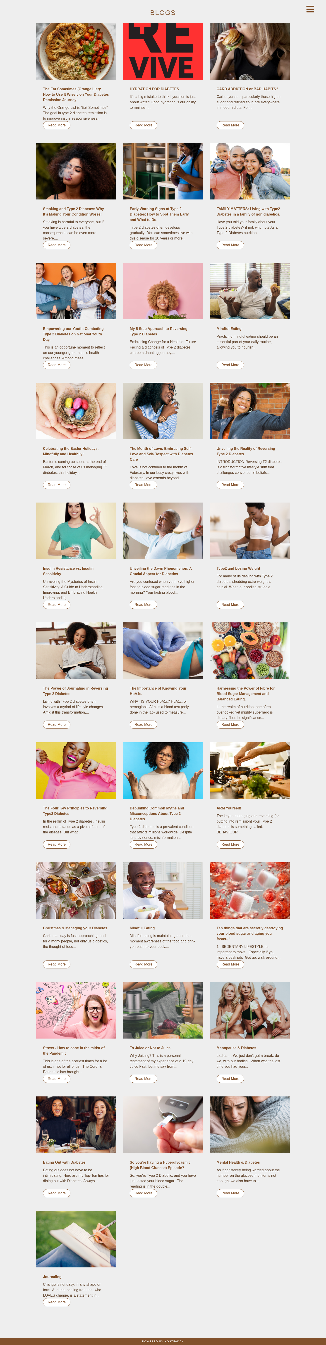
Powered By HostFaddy (163, 1341)
